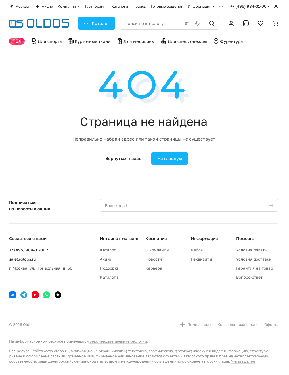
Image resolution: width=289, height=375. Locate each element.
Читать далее (243, 361)
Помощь (245, 238)
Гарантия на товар (254, 268)
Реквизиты (201, 259)
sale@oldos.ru (22, 259)
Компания (156, 238)
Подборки (110, 268)
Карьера (153, 268)
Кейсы (197, 249)
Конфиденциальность (237, 324)
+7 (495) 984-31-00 (248, 6)
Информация (204, 238)
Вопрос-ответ (249, 277)
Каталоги (109, 277)
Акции (106, 259)
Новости (153, 259)
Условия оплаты (251, 249)
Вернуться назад (123, 158)
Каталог (108, 249)
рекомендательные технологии (118, 341)
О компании (157, 249)
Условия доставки (254, 259)
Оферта (271, 324)
